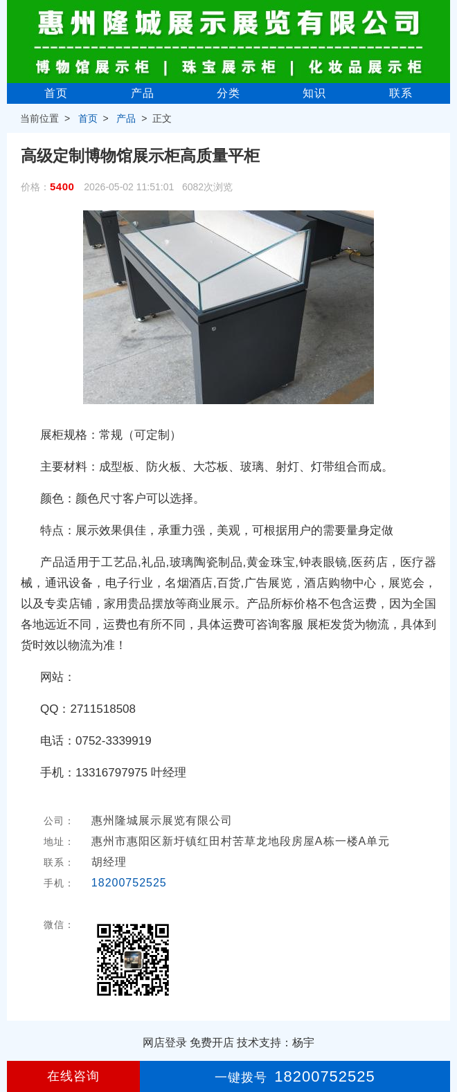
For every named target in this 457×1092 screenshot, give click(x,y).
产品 (142, 93)
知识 (314, 93)
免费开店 (212, 1042)
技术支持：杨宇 (275, 1042)
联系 (401, 93)
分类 (228, 93)
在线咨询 (73, 1076)
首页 (56, 93)
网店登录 (165, 1042)
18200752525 (129, 883)
